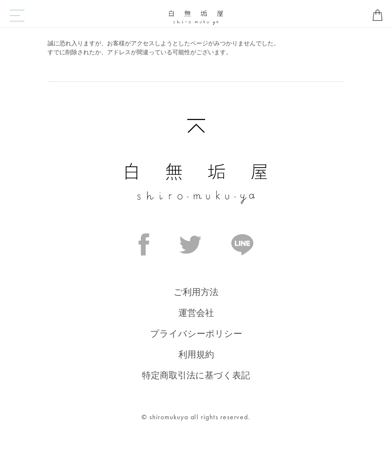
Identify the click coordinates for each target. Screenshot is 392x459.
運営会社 (196, 313)
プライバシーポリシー (196, 333)
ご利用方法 (196, 292)
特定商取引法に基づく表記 (196, 375)
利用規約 (196, 354)
